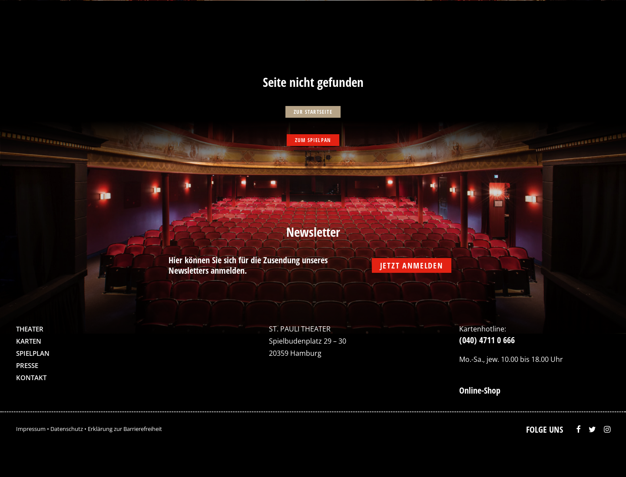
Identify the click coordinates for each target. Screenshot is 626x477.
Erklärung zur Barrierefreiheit (125, 429)
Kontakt (31, 377)
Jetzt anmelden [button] (411, 265)
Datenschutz (66, 429)
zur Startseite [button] (313, 112)
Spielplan (33, 353)
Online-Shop (479, 390)
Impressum (31, 429)
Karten (28, 341)
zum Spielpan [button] (313, 140)
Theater (29, 329)
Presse (27, 365)
